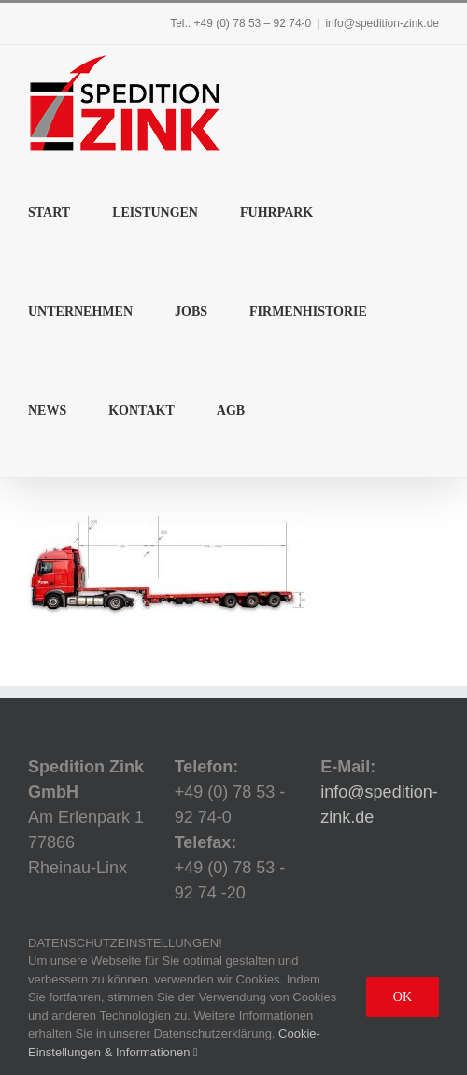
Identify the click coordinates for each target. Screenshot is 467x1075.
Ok (402, 997)
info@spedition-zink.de (382, 23)
